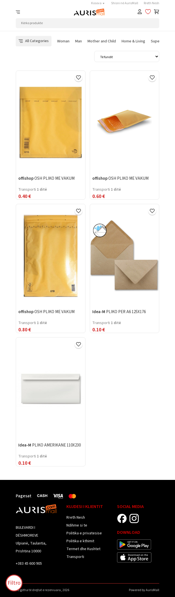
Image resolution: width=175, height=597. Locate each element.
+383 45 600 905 (29, 563)
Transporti (75, 557)
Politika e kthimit (80, 541)
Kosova (98, 3)
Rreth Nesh (151, 3)
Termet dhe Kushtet (83, 549)
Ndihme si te (76, 525)
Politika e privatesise (84, 533)
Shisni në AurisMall (124, 3)
